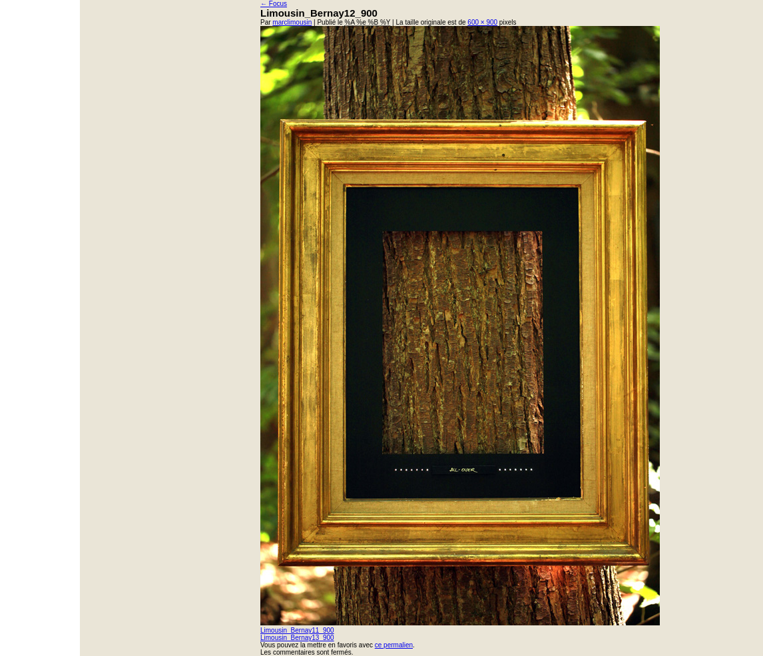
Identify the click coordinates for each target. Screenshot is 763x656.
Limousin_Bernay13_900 (297, 637)
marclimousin (292, 22)
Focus (273, 3)
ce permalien (394, 645)
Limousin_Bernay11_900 (297, 630)
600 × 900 (482, 22)
